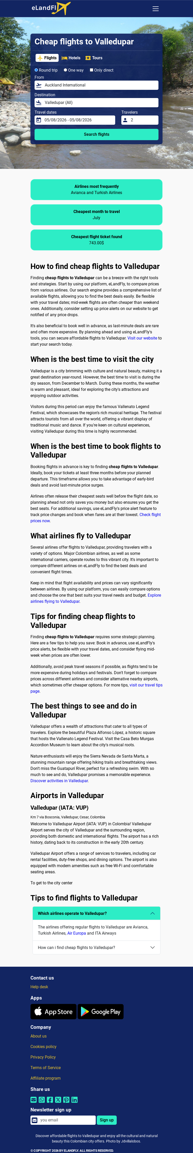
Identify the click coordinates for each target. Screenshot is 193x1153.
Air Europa (76, 933)
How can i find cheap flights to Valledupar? (76, 947)
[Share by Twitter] (58, 1103)
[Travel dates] (78, 120)
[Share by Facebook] (50, 1103)
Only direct (101, 70)
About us (38, 1036)
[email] (66, 1120)
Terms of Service (45, 1067)
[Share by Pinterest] (66, 1103)
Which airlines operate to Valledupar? (72, 913)
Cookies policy (43, 1046)
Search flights (96, 134)
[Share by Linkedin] (74, 1103)
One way (74, 70)
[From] (100, 85)
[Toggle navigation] (156, 9)
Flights (47, 58)
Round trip (46, 70)
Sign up (107, 1120)
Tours (93, 58)
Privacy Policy (43, 1057)
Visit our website (142, 338)
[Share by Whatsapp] (42, 1103)
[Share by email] (33, 1103)
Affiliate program (45, 1078)
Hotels (70, 58)
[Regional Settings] (145, 9)
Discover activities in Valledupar (59, 780)
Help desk (39, 986)
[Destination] (100, 102)
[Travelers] (143, 120)
